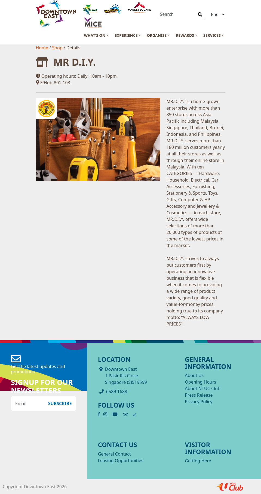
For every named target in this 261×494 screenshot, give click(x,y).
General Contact (114, 454)
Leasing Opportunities (120, 460)
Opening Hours (200, 382)
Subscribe (60, 403)
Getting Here (198, 461)
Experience (126, 35)
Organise (157, 35)
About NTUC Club (202, 388)
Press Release (199, 395)
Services (212, 35)
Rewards (185, 35)
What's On (95, 35)
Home (43, 48)
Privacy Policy (198, 402)
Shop (57, 48)
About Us (194, 375)
